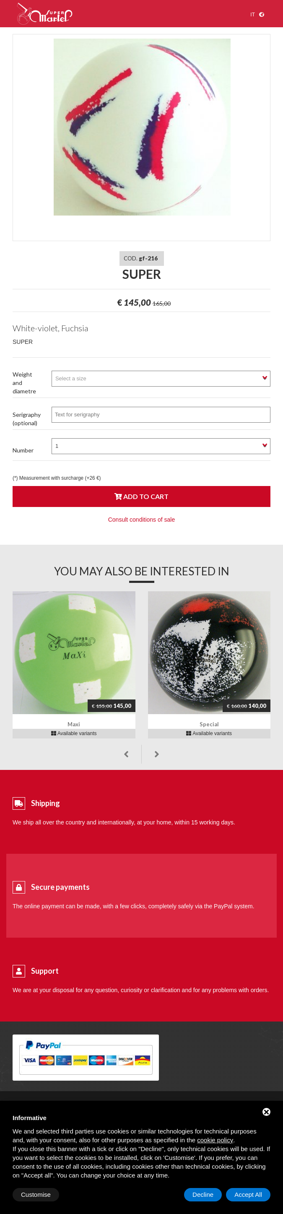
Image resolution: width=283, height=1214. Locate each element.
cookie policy (215, 1140)
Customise (36, 1194)
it (252, 15)
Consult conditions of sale (141, 519)
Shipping (45, 803)
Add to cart (141, 496)
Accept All (248, 1194)
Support (45, 970)
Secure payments (60, 887)
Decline (202, 1194)
